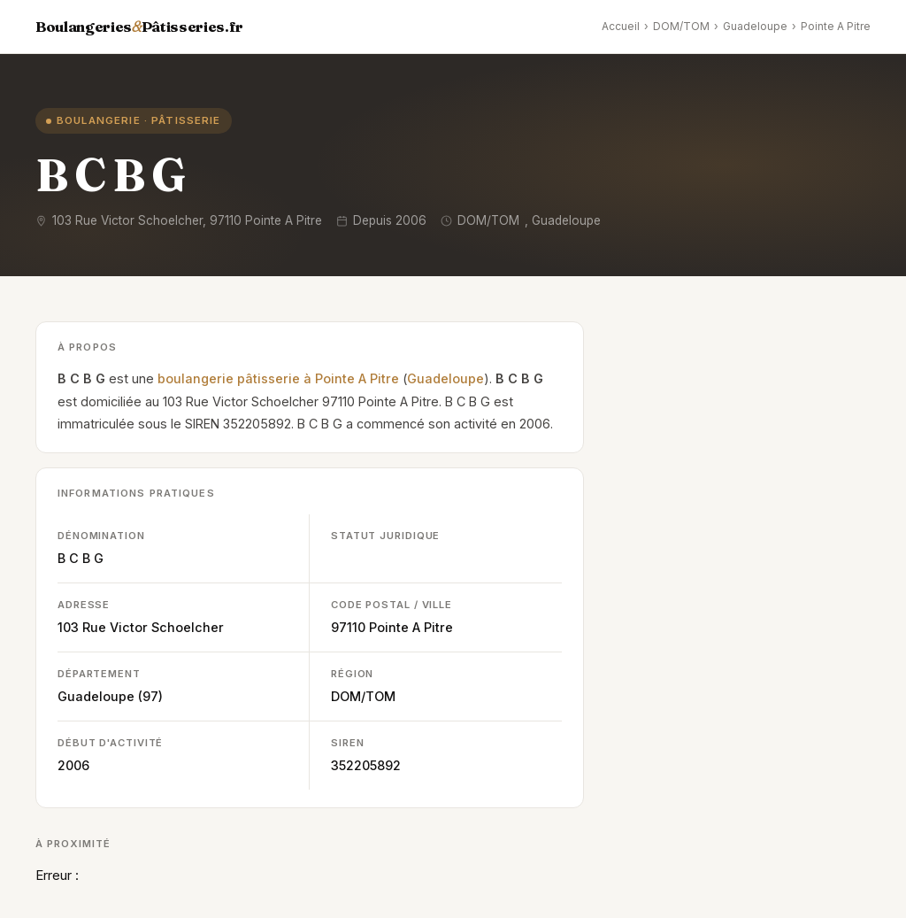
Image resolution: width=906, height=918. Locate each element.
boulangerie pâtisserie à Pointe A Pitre (278, 378)
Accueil (621, 26)
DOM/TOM (681, 26)
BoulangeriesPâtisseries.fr (139, 26)
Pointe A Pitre (836, 26)
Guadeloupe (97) (110, 696)
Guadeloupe (755, 26)
